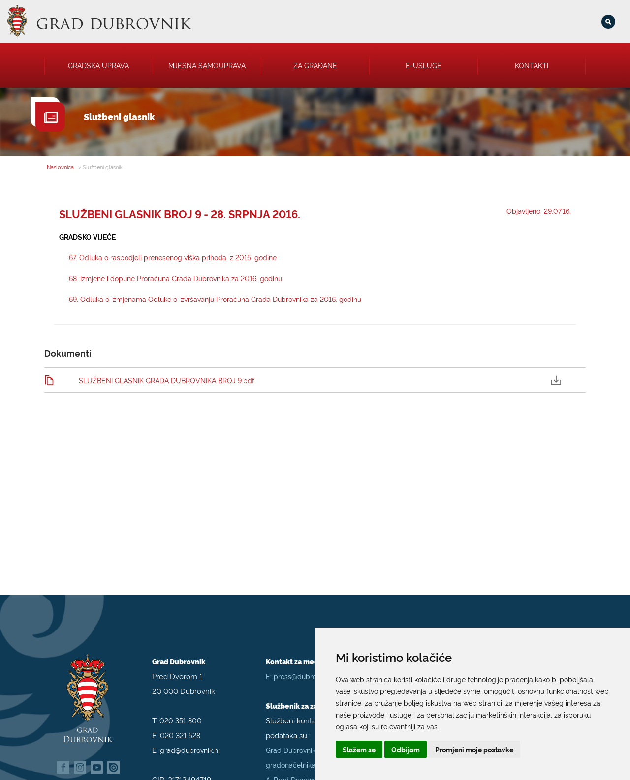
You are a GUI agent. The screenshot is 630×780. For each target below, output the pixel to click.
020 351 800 (180, 714)
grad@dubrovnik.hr (190, 743)
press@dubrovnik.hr (305, 669)
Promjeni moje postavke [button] (474, 749)
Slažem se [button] (359, 749)
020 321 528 (180, 728)
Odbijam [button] (405, 749)
